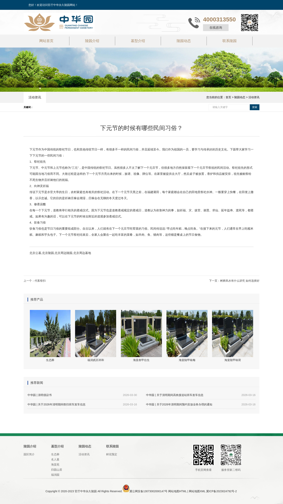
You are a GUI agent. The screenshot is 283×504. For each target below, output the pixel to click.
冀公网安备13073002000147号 (148, 491)
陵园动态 (184, 41)
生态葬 (55, 454)
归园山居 (56, 469)
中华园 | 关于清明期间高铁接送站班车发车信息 (200, 395)
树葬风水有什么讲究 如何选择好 (239, 280)
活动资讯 (34, 97)
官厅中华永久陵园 (86, 491)
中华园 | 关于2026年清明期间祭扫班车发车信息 (82, 404)
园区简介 (29, 454)
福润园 (55, 474)
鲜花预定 (111, 454)
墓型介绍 (138, 41)
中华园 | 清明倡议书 (82, 395)
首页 (228, 97)
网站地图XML (197, 491)
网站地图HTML (177, 491)
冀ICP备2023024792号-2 (221, 491)
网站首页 (46, 41)
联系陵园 (229, 41)
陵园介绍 (92, 41)
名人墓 (55, 459)
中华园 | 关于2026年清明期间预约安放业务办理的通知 (200, 404)
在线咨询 (215, 27)
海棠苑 (55, 464)
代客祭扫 (40, 280)
